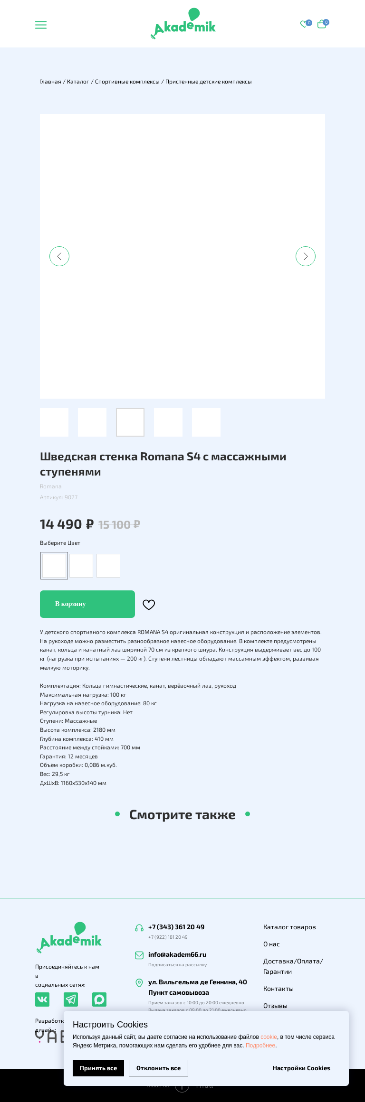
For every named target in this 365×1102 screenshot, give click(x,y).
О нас (271, 944)
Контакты (278, 988)
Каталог (78, 81)
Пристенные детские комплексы (208, 81)
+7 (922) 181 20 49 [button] (168, 937)
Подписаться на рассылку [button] (177, 964)
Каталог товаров (289, 927)
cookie (268, 1037)
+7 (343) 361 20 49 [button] (176, 927)
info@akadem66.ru (177, 954)
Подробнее (260, 1045)
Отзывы (275, 1005)
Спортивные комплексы (127, 81)
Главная (50, 81)
